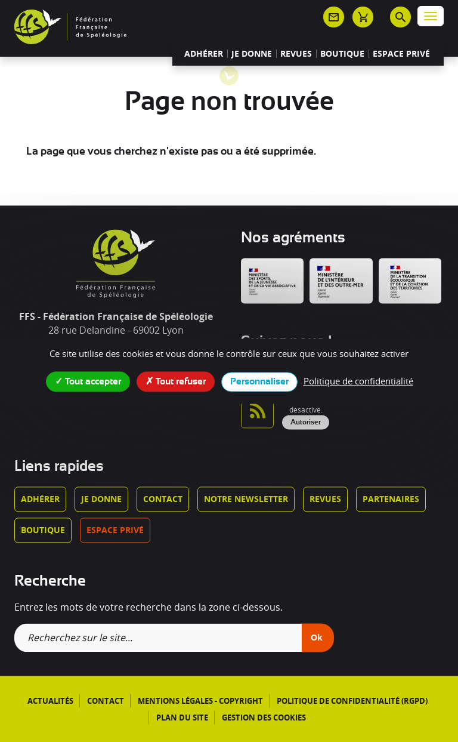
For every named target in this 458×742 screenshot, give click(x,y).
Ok (317, 637)
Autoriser (305, 422)
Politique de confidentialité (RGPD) (352, 701)
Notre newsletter (246, 498)
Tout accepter (88, 380)
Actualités (50, 701)
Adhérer (203, 54)
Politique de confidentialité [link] (358, 381)
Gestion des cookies (264, 717)
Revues (296, 54)
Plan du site (182, 717)
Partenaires (391, 498)
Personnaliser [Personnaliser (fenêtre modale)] (259, 381)
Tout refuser (176, 380)
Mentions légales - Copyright (200, 701)
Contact (162, 498)
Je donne (251, 54)
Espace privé (401, 54)
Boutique (342, 54)
